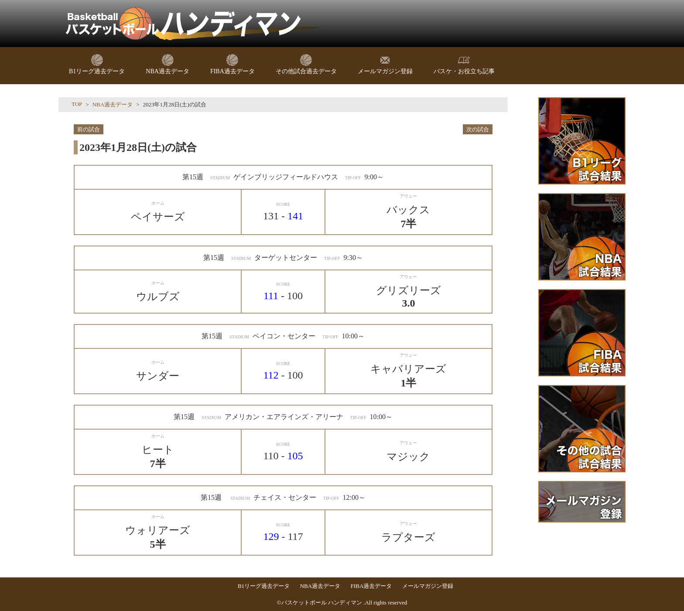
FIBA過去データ (371, 586)
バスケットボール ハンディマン (321, 602)
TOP (77, 104)
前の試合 (88, 129)
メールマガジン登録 (427, 586)
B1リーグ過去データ (264, 586)
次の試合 (477, 129)
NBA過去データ (112, 104)
